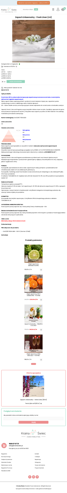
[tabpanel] (33, 303)
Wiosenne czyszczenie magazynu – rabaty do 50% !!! (33, 3)
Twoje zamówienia (40, 465)
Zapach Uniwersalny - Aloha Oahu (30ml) (33, 400)
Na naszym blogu (6, 456)
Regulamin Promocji (6, 468)
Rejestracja (38, 459)
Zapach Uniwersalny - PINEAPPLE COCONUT (34, 324)
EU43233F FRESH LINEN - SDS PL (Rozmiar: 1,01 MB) (16, 231)
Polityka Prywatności (6, 459)
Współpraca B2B (5, 471)
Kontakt (37, 454)
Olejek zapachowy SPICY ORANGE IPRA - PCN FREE (34, 294)
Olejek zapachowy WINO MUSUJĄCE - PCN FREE (33, 354)
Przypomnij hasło (39, 468)
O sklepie (37, 456)
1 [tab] (33, 364)
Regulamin (4, 454)
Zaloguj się (38, 462)
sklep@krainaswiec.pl (16, 446)
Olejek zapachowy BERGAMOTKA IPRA (33, 264)
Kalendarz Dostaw (6, 462)
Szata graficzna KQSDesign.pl (43, 489)
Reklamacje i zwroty (6, 465)
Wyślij (33, 422)
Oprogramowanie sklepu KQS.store (25, 489)
